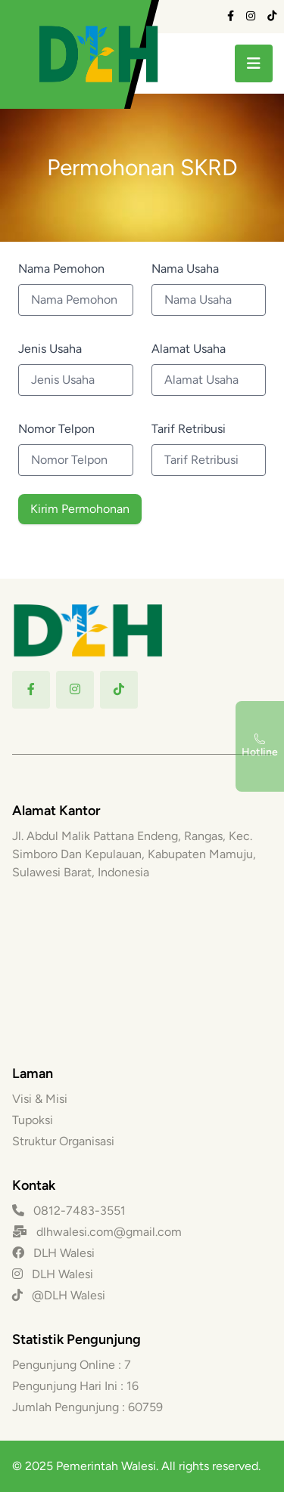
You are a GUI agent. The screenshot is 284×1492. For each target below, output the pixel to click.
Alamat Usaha (188, 348)
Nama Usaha (185, 268)
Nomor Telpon (56, 429)
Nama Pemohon (61, 268)
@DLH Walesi (58, 1295)
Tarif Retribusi (188, 429)
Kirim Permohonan (80, 509)
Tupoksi (32, 1120)
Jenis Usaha (50, 348)
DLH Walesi (53, 1253)
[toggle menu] (254, 63)
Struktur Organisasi (63, 1141)
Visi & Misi (39, 1099)
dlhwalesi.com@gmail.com (109, 1232)
